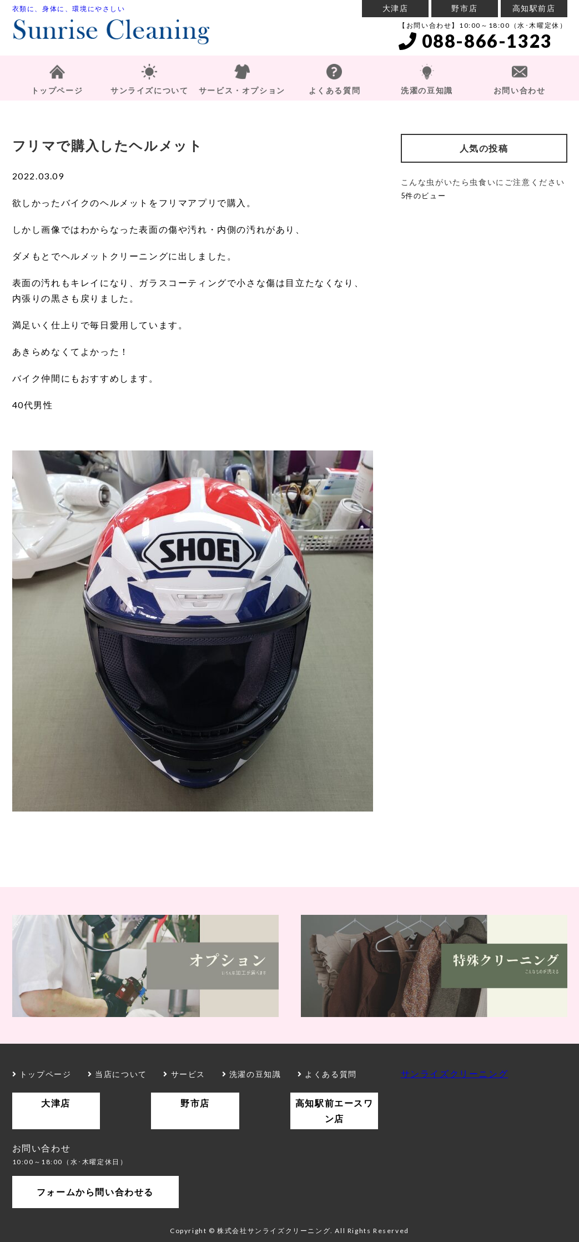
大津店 (395, 8)
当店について (117, 1074)
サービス (184, 1074)
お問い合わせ (520, 90)
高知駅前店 (534, 8)
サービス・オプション (242, 90)
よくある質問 (335, 90)
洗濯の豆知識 (427, 90)
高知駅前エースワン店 (334, 1111)
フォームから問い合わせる (95, 1191)
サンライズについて (149, 90)
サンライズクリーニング (454, 1073)
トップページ (57, 90)
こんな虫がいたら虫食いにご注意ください (483, 182)
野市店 (464, 8)
